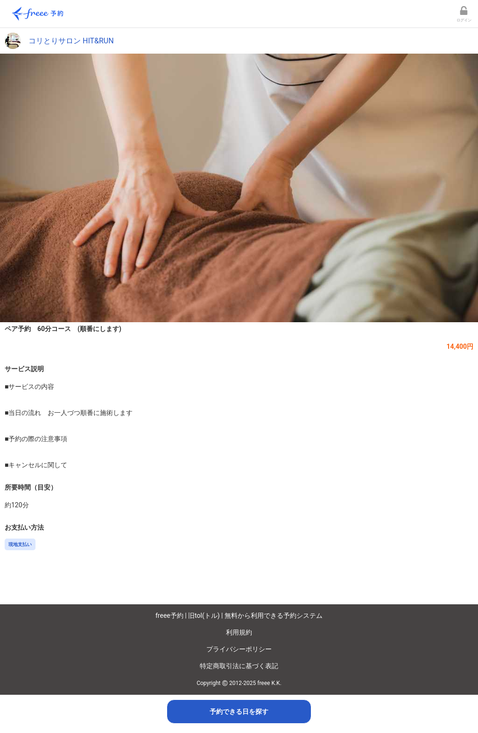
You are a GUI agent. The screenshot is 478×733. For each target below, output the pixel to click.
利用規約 (239, 632)
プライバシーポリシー (239, 649)
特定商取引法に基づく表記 (239, 666)
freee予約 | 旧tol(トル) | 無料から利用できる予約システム (239, 615)
